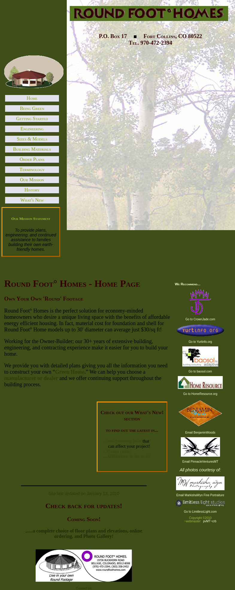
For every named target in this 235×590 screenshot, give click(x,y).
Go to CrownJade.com (200, 319)
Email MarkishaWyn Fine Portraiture (200, 495)
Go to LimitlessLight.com (200, 511)
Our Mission (32, 179)
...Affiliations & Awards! (127, 456)
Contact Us (84, 588)
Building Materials (32, 149)
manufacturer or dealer (31, 378)
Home (32, 98)
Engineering (32, 128)
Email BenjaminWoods (200, 432)
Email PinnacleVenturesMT (200, 461)
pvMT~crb (209, 521)
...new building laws (122, 441)
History (32, 189)
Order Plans (32, 159)
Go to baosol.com (200, 371)
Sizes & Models (32, 138)
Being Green (32, 108)
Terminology (32, 169)
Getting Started (32, 118)
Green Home (69, 372)
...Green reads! (118, 451)
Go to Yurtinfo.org (200, 341)
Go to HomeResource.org (200, 394)
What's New (32, 200)
